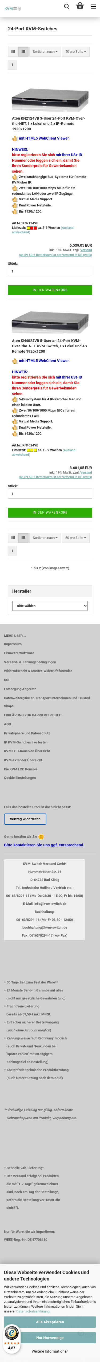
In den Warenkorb (50, 290)
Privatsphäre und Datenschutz (27, 733)
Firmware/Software (19, 653)
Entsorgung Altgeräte (20, 689)
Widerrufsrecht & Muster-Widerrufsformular (38, 671)
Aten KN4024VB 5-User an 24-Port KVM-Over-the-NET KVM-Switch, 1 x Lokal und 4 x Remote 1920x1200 (49, 346)
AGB (7, 724)
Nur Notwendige (50, 1338)
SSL (7, 680)
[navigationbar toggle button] (93, 6)
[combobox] (45, 52)
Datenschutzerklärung (33, 1311)
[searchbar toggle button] (66, 6)
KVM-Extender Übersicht (23, 760)
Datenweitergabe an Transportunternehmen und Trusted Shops (47, 702)
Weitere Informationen (50, 1351)
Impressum (13, 644)
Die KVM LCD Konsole (20, 769)
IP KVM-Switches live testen (25, 742)
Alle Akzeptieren (50, 1322)
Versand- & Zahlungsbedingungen (30, 662)
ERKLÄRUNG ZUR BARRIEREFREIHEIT (33, 715)
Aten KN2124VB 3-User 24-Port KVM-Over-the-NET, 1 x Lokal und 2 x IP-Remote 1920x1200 (48, 123)
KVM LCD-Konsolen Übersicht (27, 751)
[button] (13, 52)
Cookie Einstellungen (20, 778)
